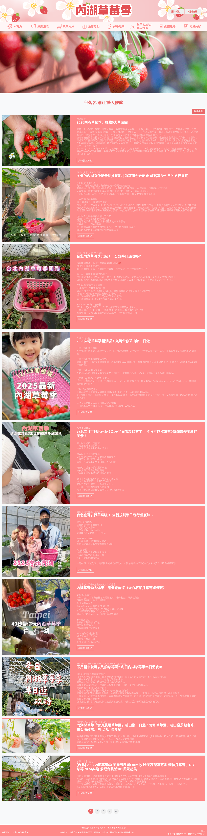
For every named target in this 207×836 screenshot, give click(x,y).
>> (116, 811)
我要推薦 (198, 111)
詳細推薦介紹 (85, 160)
